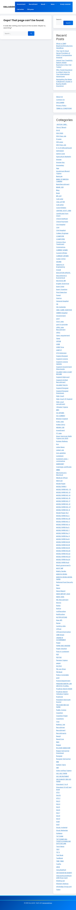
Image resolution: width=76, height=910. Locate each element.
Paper (58, 643)
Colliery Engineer (62, 233)
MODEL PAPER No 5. (63, 527)
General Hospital (62, 301)
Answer (59, 160)
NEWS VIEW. (60, 597)
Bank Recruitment (62, 184)
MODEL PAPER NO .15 (63, 498)
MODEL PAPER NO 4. (63, 525)
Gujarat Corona (62, 359)
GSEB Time (60, 347)
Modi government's (63, 565)
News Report (60, 591)
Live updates (61, 453)
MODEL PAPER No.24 (63, 560)
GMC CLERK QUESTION (64, 310)
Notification (60, 614)
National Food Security (64, 582)
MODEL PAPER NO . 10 (63, 489)
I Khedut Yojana (62, 407)
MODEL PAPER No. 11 (63, 533)
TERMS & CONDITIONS (64, 108)
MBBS (58, 470)
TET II (58, 852)
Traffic (58, 864)
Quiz (57, 722)
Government (21, 4)
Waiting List (60, 881)
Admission (60, 151)
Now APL (59, 620)
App (57, 168)
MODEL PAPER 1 (61, 487)
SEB (57, 768)
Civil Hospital (61, 230)
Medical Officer (62, 478)
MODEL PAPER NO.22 (63, 554)
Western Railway (62, 884)
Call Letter (20, 9)
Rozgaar (59, 756)
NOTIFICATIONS (61, 617)
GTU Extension (61, 353)
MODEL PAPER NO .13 (63, 492)
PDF (57, 654)
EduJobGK (9, 6)
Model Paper (60, 484)
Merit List (59, 481)
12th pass (30, 9)
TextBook (59, 858)
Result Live (60, 739)
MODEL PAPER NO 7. (63, 530)
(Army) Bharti (61, 127)
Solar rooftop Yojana (63, 771)
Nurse (58, 623)
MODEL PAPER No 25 (63, 519)
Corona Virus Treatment (61, 243)
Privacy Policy (61, 106)
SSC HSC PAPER (61, 774)
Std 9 (58, 819)
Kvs (57, 444)
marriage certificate (63, 467)
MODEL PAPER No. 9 (63, 536)
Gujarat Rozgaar (62, 388)
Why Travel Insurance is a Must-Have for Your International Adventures (64, 73)
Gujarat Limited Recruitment (62, 381)
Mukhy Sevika (61, 571)
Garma (59, 298)
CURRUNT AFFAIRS (62, 256)
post (57, 678)
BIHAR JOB (59, 187)
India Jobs (60, 422)
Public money (61, 710)
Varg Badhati (61, 870)
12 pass (58, 139)
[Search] (31, 33)
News (54, 4)
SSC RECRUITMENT (62, 776)
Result (45, 4)
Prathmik (59, 697)
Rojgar (58, 745)
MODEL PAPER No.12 (63, 539)
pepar (58, 663)
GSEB (58, 344)
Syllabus (59, 833)
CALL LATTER (60, 202)
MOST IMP (59, 568)
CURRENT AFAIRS (62, 250)
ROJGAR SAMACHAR (63, 748)
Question (59, 713)
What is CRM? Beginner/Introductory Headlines (64, 46)
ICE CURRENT (60, 416)
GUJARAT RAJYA (62, 385)
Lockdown (60, 456)
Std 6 (58, 810)
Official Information (63, 632)
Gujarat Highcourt (63, 377)
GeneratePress (47, 903)
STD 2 (58, 798)
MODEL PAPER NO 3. (63, 522)
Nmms (58, 603)
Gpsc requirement (63, 336)
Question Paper (62, 716)
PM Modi (59, 672)
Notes (58, 606)
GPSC (58, 333)
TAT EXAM (59, 836)
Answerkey (60, 165)
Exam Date (60, 287)
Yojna (58, 890)
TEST (57, 849)
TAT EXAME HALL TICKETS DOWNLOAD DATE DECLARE (63, 841)
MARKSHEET (60, 464)
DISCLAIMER (60, 103)
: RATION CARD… (61, 124)
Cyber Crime (61, 259)
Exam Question (61, 289)
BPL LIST (59, 196)
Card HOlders (61, 208)
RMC (57, 742)
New (57, 585)
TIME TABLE (60, 861)
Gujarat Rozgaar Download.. (62, 392)
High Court (60, 396)
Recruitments (61, 733)
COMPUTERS (60, 239)
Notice (58, 609)
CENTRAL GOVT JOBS (63, 211)
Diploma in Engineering (60, 266)
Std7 (58, 825)
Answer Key (60, 162)
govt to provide (62, 325)
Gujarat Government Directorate (64, 368)
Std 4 (58, 804)
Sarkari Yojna (61, 765)
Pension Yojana (62, 660)
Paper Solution (61, 649)
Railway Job (60, 725)
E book (58, 270)
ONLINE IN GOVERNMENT (61, 639)
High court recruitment (60, 403)
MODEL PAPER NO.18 (63, 545)
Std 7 (58, 813)
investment (60, 430)
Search (58, 19)
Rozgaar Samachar (63, 759)
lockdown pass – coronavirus (62, 460)
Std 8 (58, 816)
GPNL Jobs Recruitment (60, 328)
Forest (58, 295)
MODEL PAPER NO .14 (63, 495)
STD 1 (58, 792)
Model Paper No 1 (62, 513)
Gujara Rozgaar (62, 356)
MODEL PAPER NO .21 (63, 504)
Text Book (59, 855)
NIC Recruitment (62, 600)
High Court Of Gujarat (64, 399)
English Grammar (62, 284)
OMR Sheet (60, 635)
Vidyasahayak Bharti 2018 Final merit (64, 877)
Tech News (60, 847)
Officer (58, 629)
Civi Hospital (60, 225)
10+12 (58, 130)
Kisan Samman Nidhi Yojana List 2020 (64, 437)
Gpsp (58, 338)
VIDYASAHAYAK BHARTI (64, 873)
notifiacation (61, 611)
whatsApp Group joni (64, 887)
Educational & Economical (61, 277)
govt (58, 319)
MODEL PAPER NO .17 (63, 501)
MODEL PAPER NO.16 (63, 542)
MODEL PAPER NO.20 (63, 551)
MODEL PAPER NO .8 (63, 510)
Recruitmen (60, 727)
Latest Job (60, 450)
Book (58, 193)
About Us (59, 97)
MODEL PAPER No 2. (63, 516)
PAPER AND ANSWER (63, 646)
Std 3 (58, 801)
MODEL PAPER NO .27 (63, 507)
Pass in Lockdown (62, 652)
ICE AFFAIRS (60, 413)
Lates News (60, 447)
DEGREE (58, 262)
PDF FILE (59, 657)
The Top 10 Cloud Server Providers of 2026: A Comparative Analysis (64, 54)
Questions (60, 719)
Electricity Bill (61, 281)
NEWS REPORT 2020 (63, 594)
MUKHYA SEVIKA (61, 574)
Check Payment (62, 222)
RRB (57, 762)
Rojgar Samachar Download (62, 752)
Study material (65, 4)
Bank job (59, 176)
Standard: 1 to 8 (62, 784)
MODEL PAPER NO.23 (63, 557)
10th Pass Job (61, 136)
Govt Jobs (60, 322)
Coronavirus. (60, 247)
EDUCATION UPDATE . (63, 273)
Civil (57, 227)
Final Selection (61, 292)
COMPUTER (60, 236)
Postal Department (63, 681)
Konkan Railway (62, 441)
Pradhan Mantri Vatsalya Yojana (62, 693)
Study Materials (62, 830)
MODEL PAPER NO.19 (63, 548)
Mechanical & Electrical (61, 474)
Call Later (59, 199)
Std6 (58, 822)
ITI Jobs (59, 433)
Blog (57, 190)
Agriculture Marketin (63, 157)
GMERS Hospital (61, 313)
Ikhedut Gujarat (62, 419)
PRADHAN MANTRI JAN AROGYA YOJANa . (64, 685)
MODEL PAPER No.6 (62, 562)
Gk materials (61, 307)
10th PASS (59, 133)
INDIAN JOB (60, 427)
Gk (57, 304)
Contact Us (60, 100)
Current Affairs (61, 253)
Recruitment (33, 4)
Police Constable (62, 675)
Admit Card (60, 154)
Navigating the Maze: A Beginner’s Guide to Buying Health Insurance (64, 82)
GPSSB (58, 341)
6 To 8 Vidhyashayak (64, 148)
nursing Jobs (61, 626)
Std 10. (58, 795)
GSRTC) (59, 350)
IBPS (57, 410)
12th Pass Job (61, 145)
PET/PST (59, 666)
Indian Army (60, 425)
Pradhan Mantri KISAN (64, 689)
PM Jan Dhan (61, 669)
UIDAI (58, 867)
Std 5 (58, 807)
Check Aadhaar (62, 219)
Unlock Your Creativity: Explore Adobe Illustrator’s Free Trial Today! (64, 63)
